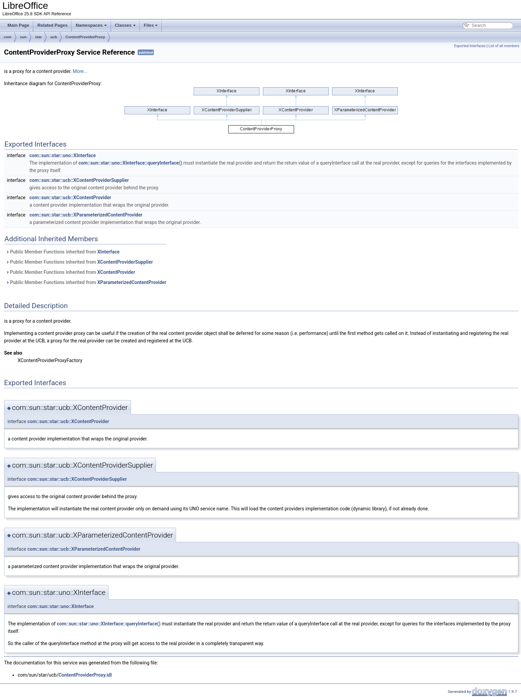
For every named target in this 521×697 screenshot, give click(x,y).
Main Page (18, 25)
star (38, 37)
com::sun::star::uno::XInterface (63, 155)
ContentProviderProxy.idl (85, 675)
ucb (53, 37)
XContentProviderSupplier (125, 262)
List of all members (503, 46)
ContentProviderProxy (85, 37)
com (8, 37)
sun (23, 37)
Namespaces (91, 25)
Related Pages (52, 25)
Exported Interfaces (470, 46)
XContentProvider (116, 272)
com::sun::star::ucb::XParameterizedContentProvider (86, 215)
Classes (125, 25)
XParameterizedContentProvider (132, 282)
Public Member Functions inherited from (62, 252)
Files (151, 25)
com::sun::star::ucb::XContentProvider (70, 197)
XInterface (108, 252)
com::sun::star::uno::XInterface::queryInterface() (130, 163)
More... (80, 71)
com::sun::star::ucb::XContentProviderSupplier (79, 180)
